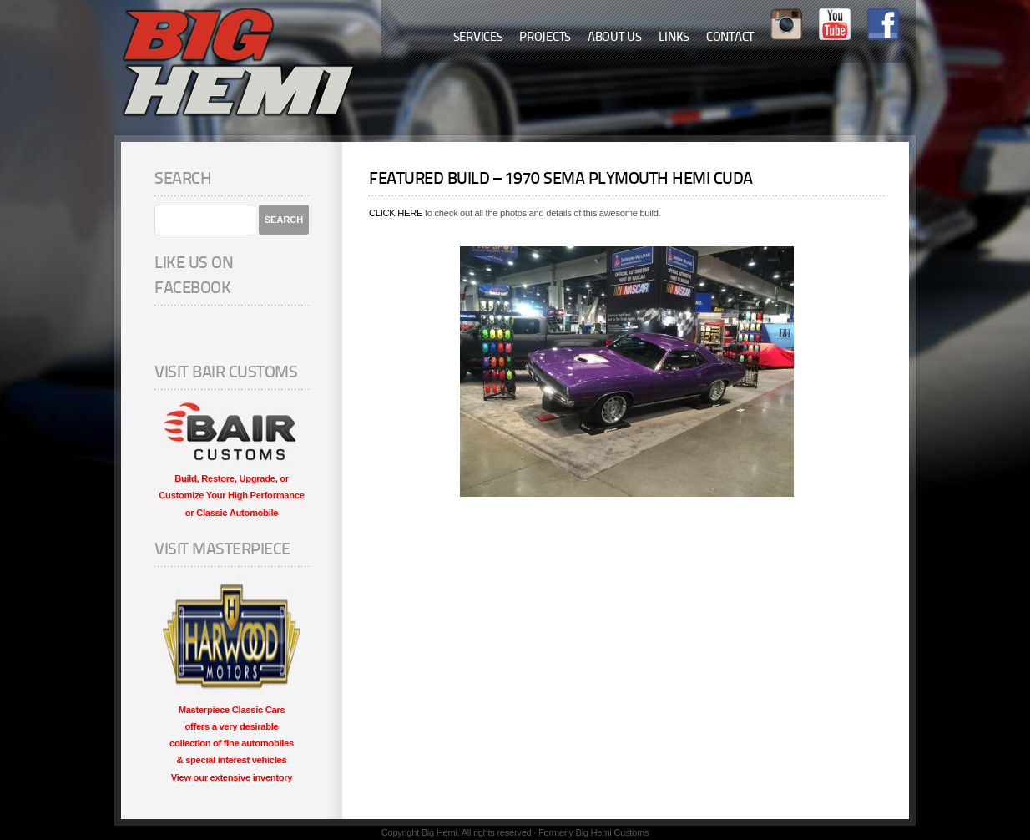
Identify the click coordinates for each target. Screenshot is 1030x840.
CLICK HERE (395, 213)
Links (674, 38)
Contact (730, 38)
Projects (545, 38)
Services (478, 38)
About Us (615, 38)
